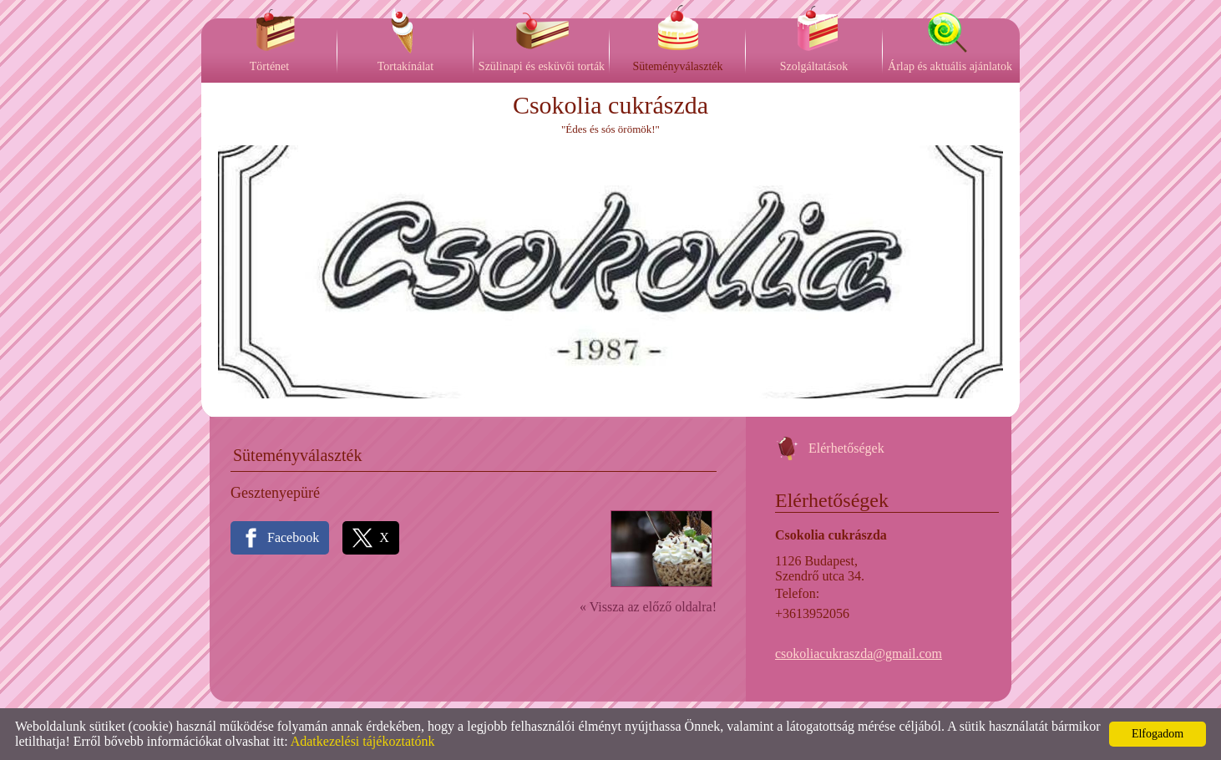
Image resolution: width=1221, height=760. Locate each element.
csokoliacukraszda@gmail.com (858, 653)
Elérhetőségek (846, 448)
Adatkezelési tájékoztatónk (363, 741)
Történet (269, 66)
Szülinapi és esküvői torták (542, 66)
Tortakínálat (405, 66)
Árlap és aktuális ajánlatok (950, 66)
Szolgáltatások (814, 66)
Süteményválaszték (677, 66)
